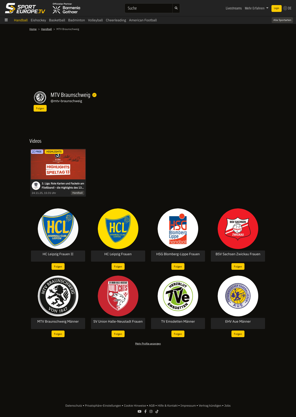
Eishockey (38, 20)
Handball (21, 20)
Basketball (57, 20)
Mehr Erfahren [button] (255, 8)
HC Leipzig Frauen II (58, 254)
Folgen (40, 108)
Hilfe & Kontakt (168, 406)
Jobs (227, 406)
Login (276, 8)
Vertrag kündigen (210, 406)
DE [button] (287, 8)
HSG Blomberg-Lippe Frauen (178, 254)
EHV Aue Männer (238, 321)
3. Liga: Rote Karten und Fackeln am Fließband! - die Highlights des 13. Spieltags (63, 186)
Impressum (188, 406)
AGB (152, 406)
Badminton (76, 20)
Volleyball (95, 20)
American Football (143, 20)
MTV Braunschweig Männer (58, 321)
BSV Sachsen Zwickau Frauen (238, 254)
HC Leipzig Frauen (118, 254)
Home (33, 29)
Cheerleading (116, 20)
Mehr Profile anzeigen (148, 343)
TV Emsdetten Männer (178, 321)
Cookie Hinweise (135, 406)
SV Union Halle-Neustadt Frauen (118, 321)
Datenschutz (74, 406)
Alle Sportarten (282, 20)
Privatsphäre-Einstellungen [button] (103, 406)
